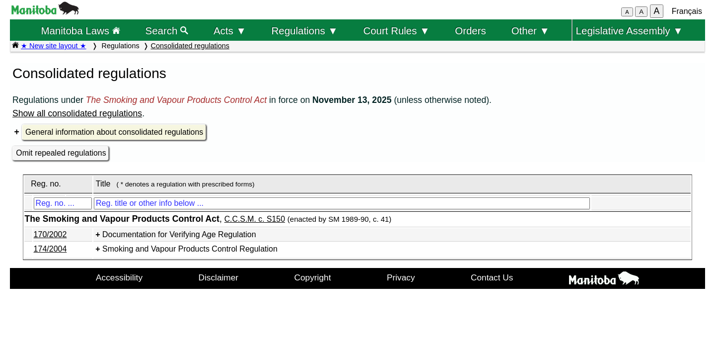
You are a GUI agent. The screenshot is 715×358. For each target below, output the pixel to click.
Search (167, 30)
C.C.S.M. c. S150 (254, 219)
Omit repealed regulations (61, 153)
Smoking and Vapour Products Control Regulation (190, 249)
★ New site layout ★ (53, 46)
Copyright (312, 277)
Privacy (401, 277)
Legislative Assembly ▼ (629, 30)
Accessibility (119, 277)
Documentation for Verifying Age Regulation (179, 234)
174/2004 (50, 249)
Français (687, 11)
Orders (470, 30)
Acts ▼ (230, 30)
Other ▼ (530, 30)
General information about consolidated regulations (114, 132)
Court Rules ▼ (396, 30)
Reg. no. (46, 183)
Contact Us (492, 277)
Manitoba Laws (80, 30)
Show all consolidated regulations (77, 113)
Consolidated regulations (190, 46)
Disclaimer (219, 277)
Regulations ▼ (305, 30)
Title (103, 183)
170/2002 (50, 234)
